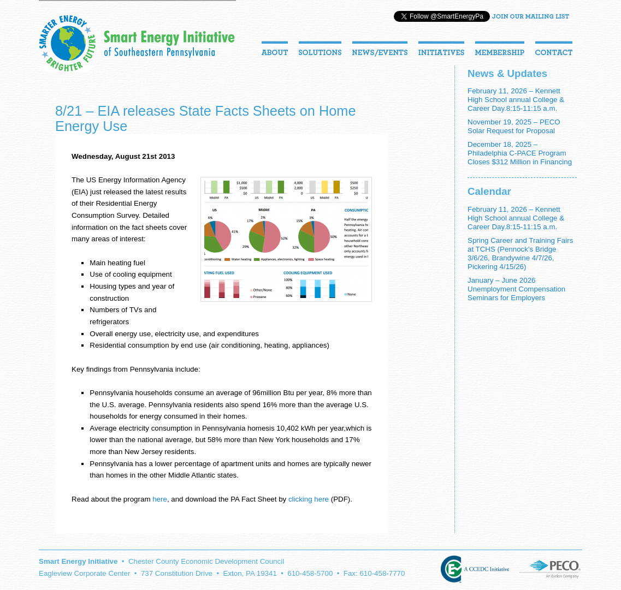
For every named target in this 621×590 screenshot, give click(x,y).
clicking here (308, 499)
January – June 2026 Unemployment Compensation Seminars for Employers (516, 289)
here (159, 499)
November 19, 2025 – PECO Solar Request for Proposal (514, 126)
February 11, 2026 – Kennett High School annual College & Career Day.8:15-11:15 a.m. (516, 99)
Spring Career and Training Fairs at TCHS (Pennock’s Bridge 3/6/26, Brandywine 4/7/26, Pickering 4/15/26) (520, 253)
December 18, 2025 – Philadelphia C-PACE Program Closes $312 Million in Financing (520, 153)
